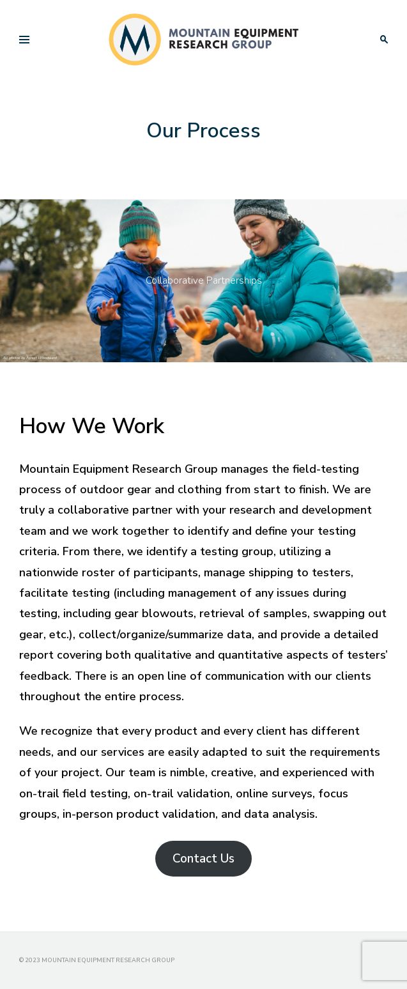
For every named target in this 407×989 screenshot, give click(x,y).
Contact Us (203, 858)
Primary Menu (20, 41)
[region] (203, 280)
